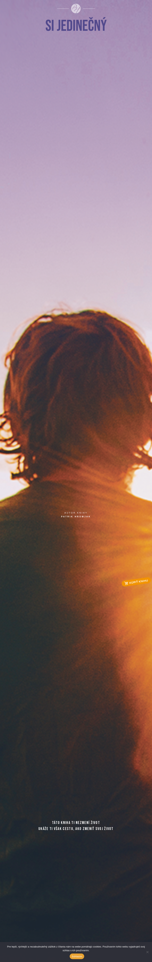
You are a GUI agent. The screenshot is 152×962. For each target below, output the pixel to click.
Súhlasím (77, 956)
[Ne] (147, 952)
